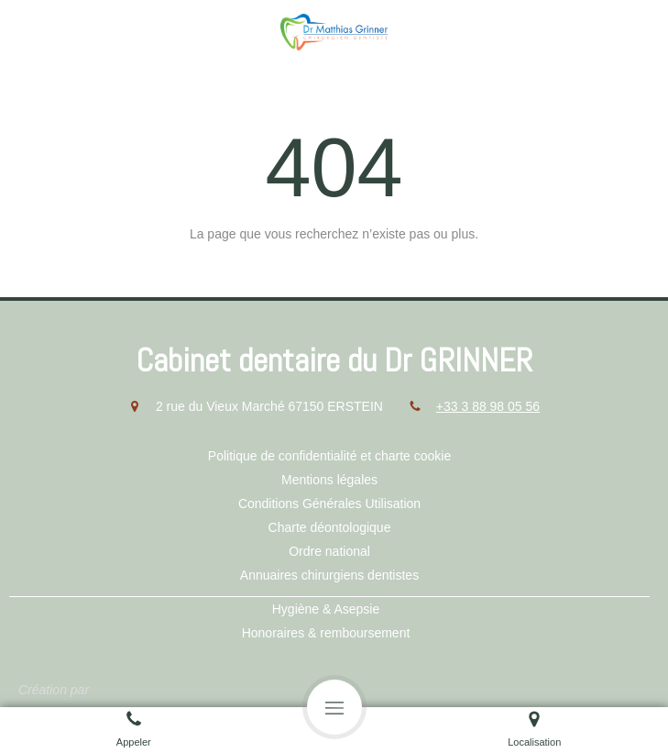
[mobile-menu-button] (334, 707)
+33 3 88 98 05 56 (488, 406)
